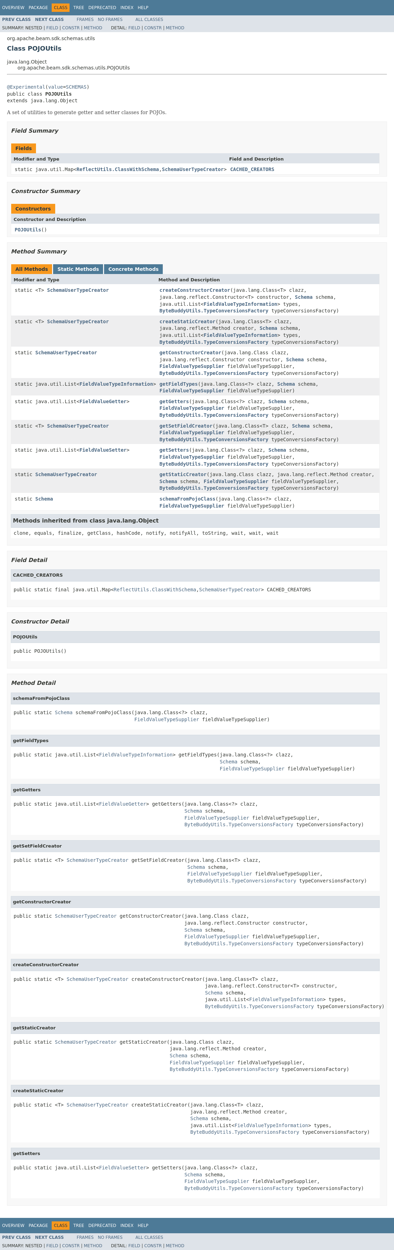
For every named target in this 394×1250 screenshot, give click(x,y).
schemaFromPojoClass (188, 499)
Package (38, 7)
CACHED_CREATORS (252, 169)
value (55, 87)
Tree (78, 7)
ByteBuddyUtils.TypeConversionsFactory (214, 310)
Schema (304, 297)
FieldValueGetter (102, 401)
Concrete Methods (133, 269)
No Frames (110, 19)
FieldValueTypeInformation (240, 304)
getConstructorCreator (190, 352)
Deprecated (102, 7)
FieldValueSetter (102, 450)
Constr (71, 27)
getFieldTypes (179, 384)
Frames (85, 19)
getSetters (174, 450)
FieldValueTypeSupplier (192, 366)
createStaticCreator (188, 321)
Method (93, 27)
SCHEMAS (76, 87)
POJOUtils (28, 229)
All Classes (149, 19)
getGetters (174, 401)
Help (143, 7)
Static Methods (78, 269)
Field (52, 27)
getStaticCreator (183, 474)
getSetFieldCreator (186, 426)
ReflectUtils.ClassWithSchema (117, 169)
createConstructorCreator (195, 290)
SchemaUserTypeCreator (193, 169)
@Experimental (26, 87)
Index (127, 7)
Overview (13, 7)
